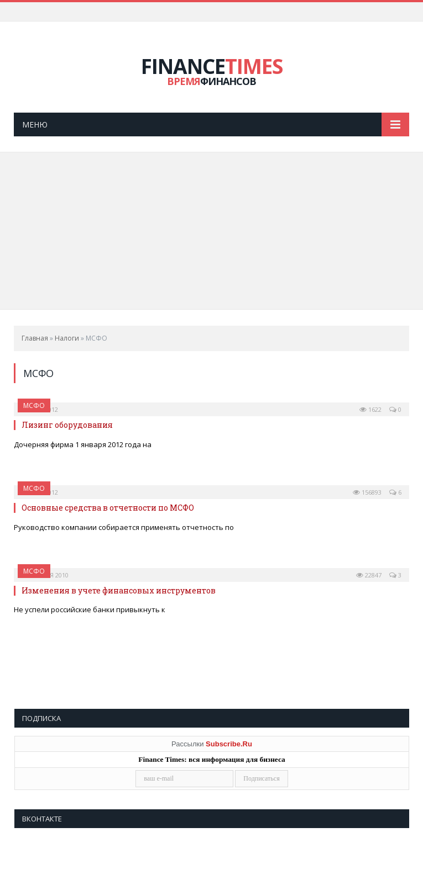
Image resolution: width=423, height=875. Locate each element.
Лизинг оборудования (67, 425)
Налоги (67, 338)
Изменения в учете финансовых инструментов (119, 590)
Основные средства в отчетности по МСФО (108, 507)
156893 (367, 492)
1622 (370, 410)
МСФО (34, 405)
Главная (35, 338)
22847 (369, 575)
